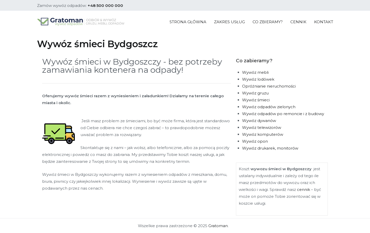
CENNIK (298, 21)
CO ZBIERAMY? (268, 21)
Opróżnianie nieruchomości (269, 86)
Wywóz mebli (255, 72)
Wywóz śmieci (256, 99)
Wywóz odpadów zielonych (268, 106)
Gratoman (218, 225)
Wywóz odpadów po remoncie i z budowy (283, 113)
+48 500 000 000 (105, 5)
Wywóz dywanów (259, 120)
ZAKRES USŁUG (229, 21)
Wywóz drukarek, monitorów (270, 148)
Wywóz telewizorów (261, 127)
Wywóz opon (255, 141)
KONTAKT (323, 21)
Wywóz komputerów (262, 134)
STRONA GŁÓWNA (188, 21)
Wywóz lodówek (258, 79)
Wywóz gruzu (255, 93)
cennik (303, 189)
